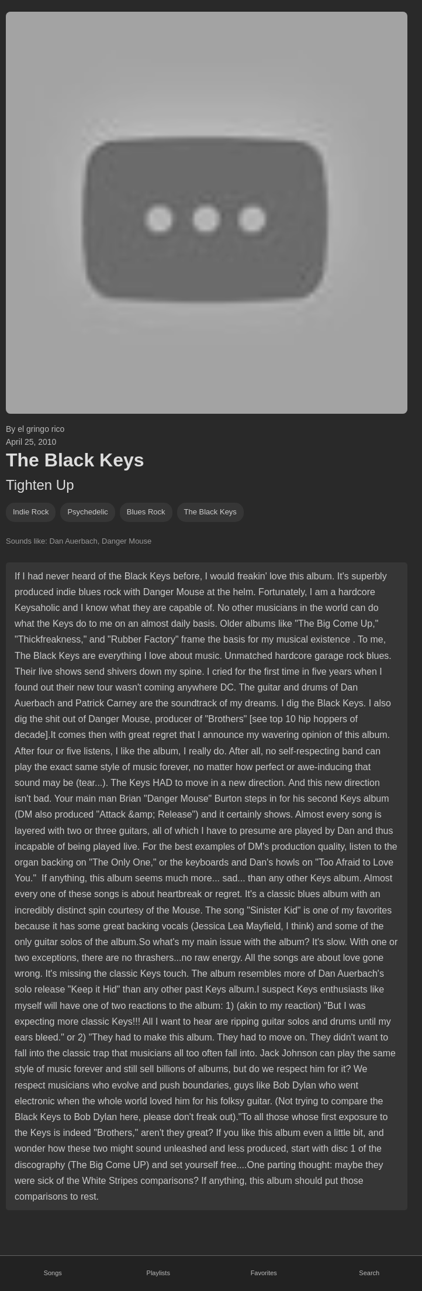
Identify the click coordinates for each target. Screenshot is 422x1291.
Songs (53, 1272)
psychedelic (87, 511)
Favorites (264, 1272)
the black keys (210, 511)
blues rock (146, 511)
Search (369, 1272)
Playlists (158, 1272)
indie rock (31, 511)
